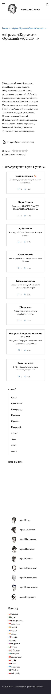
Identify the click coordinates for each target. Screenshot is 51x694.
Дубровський (25, 228)
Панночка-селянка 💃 (25, 176)
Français (14, 637)
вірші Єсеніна (26, 558)
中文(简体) (15, 673)
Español (14, 634)
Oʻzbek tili (15, 670)
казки (13, 445)
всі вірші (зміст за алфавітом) (20, 142)
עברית (13, 640)
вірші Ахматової (27, 529)
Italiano (14, 647)
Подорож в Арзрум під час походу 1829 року (25, 335)
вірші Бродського (28, 597)
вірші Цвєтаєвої (27, 549)
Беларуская (15, 624)
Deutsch (14, 627)
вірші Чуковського (28, 577)
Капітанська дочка (25, 281)
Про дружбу (16, 427)
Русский (14, 614)
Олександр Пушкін (30, 9)
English (14, 630)
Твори (13, 439)
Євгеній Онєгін (25, 254)
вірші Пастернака (28, 539)
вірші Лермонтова (28, 568)
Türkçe (13, 663)
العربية (13, 617)
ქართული (15, 650)
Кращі (14, 397)
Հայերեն (15, 644)
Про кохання (16, 403)
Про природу (17, 409)
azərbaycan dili (17, 620)
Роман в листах (25, 363)
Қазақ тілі (15, 654)
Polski (13, 660)
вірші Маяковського (29, 587)
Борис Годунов (25, 202)
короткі (14, 433)
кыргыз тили (16, 657)
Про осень (15, 415)
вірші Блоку (25, 520)
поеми (14, 451)
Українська (15, 667)
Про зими (15, 421)
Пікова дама (25, 307)
